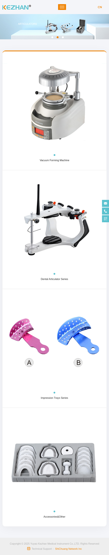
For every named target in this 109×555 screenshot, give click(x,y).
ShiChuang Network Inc (68, 548)
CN (100, 7)
